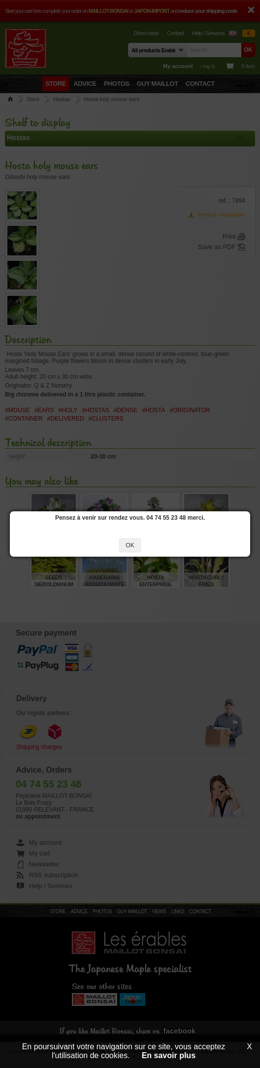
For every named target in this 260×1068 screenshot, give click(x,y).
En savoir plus (168, 1055)
